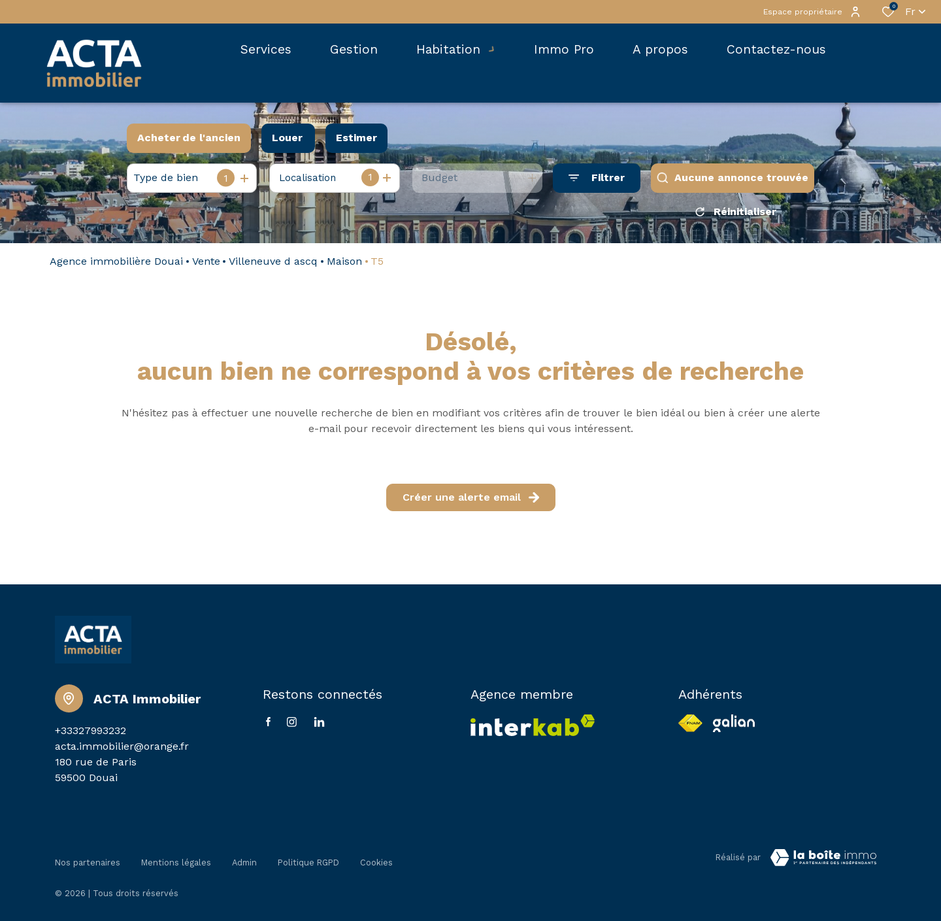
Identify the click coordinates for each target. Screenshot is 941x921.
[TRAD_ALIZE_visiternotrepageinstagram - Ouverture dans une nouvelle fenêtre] (292, 726)
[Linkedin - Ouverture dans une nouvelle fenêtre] (319, 726)
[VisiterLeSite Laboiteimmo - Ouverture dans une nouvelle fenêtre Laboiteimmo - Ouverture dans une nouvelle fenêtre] (823, 862)
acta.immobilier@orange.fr (122, 751)
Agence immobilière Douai (116, 266)
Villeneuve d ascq (273, 266)
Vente (206, 266)
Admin (244, 860)
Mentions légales (176, 860)
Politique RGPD (308, 860)
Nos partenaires (87, 860)
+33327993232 (90, 735)
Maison (344, 266)
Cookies (376, 860)
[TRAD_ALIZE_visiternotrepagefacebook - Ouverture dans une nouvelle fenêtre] (268, 726)
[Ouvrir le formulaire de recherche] (596, 178)
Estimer (356, 137)
